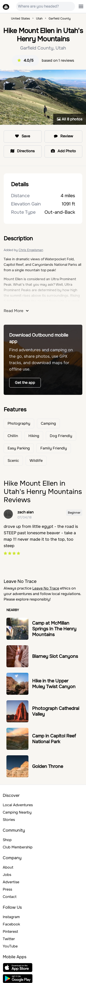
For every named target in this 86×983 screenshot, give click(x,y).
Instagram (11, 916)
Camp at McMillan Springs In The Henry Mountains (54, 628)
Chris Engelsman (31, 250)
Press (7, 889)
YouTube (10, 946)
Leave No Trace (45, 588)
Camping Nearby (17, 812)
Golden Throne (47, 766)
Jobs (7, 874)
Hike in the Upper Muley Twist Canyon (53, 683)
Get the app (25, 382)
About (8, 867)
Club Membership (18, 847)
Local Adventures (18, 805)
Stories (9, 819)
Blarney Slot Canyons (55, 656)
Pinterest (10, 931)
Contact (10, 896)
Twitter (9, 938)
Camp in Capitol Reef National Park (54, 739)
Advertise (11, 882)
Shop (7, 839)
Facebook (11, 924)
